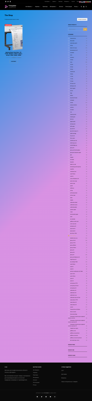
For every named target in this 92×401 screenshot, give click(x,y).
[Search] (85, 29)
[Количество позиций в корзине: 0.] (86, 6)
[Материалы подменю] (69, 1)
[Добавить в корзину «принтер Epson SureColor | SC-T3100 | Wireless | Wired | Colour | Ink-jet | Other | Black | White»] (13, 61)
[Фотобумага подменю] (50, 1)
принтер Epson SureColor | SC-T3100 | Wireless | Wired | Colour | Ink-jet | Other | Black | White (13, 54)
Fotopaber (12, 6)
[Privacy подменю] (78, 6)
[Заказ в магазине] (82, 19)
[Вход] (84, 6)
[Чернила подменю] (56, 1)
